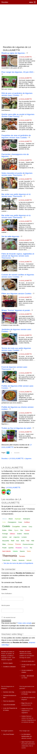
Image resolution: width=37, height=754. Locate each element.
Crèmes (24, 526)
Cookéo (6, 526)
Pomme (18, 544)
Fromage (5, 533)
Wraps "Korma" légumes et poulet (15, 310)
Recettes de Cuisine (7, 651)
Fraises (27, 530)
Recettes (4, 2)
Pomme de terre (28, 544)
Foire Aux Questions (9, 701)
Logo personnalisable (9, 704)
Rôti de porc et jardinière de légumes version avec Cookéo (16, 94)
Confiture (27, 522)
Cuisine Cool (25, 716)
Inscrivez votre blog (8, 692)
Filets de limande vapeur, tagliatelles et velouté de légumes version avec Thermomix (17, 256)
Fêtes (10, 530)
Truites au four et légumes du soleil (16, 428)
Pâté (32, 540)
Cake (4, 522)
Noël (12, 540)
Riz (31, 547)
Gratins (19, 533)
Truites (14, 560)
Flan (21, 530)
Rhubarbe (19, 547)
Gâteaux (12, 533)
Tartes (29, 551)
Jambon (4, 537)
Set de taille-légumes (10, 236)
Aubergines (26, 519)
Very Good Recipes (8, 734)
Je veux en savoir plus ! (28, 661)
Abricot (4, 519)
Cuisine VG (25, 708)
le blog (23, 676)
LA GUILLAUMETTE (25, 57)
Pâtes (4, 544)
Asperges (18, 519)
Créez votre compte (25, 623)
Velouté (28, 560)
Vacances (21, 560)
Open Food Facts (26, 742)
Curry (30, 526)
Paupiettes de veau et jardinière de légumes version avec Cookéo (16, 136)
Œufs (22, 540)
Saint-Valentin (6, 551)
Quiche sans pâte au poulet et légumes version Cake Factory (17, 115)
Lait (10, 537)
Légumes (16, 537)
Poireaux (10, 544)
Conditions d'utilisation (9, 666)
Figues (16, 530)
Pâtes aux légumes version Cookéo (16, 294)
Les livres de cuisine (27, 697)
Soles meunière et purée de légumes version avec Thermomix (16, 174)
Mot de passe (5, 605)
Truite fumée (6, 560)
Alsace (11, 519)
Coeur (20, 522)
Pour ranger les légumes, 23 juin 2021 (17, 72)
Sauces (22, 551)
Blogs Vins (24, 703)
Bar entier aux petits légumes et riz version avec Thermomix (16, 195)
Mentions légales (8, 663)
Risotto (26, 547)
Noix (17, 540)
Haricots (26, 533)
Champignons (12, 522)
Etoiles (4, 530)
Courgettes (16, 526)
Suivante (16, 452)
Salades (15, 551)
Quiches (11, 547)
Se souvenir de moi (9, 617)
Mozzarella (5, 540)
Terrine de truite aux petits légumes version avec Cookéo (16, 349)
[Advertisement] (18, 24)
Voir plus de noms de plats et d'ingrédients (18, 563)
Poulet (4, 547)
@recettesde (30, 676)
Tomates (22, 556)
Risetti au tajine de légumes (13, 53)
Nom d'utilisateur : (7, 593)
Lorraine (24, 537)
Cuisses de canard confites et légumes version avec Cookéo (17, 276)
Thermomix (9, 555)
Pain (27, 540)
